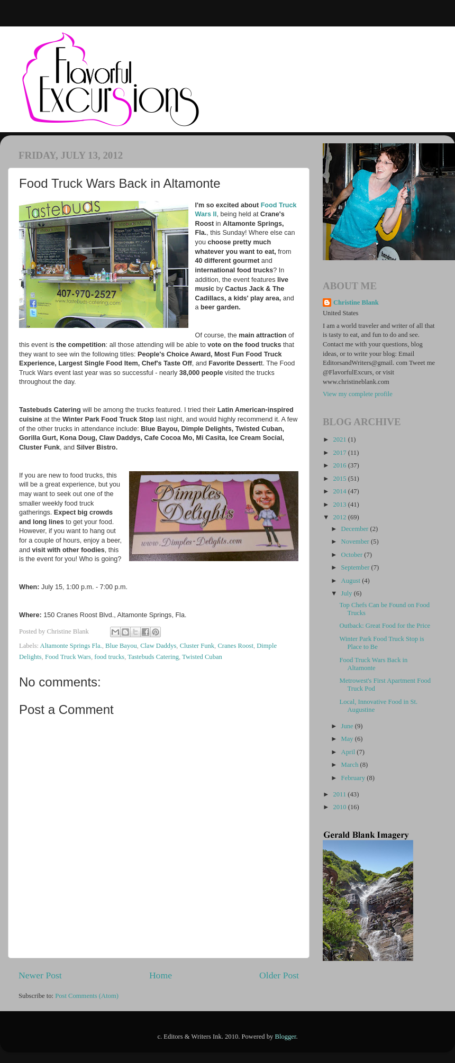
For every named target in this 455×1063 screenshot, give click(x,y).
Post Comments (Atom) (87, 996)
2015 (340, 478)
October (353, 554)
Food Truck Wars (68, 657)
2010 (340, 807)
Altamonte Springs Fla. (71, 645)
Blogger (285, 1036)
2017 (340, 452)
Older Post (279, 975)
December (355, 529)
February (354, 778)
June (348, 726)
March (350, 764)
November (356, 541)
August (351, 580)
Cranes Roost (235, 645)
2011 (340, 794)
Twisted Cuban (202, 657)
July (347, 593)
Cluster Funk (197, 645)
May (348, 739)
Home (160, 975)
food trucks (109, 657)
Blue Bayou (121, 645)
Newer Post (40, 975)
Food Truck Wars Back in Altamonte (373, 664)
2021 (340, 439)
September (356, 567)
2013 (340, 504)
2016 (340, 465)
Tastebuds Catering (153, 657)
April (349, 752)
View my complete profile (358, 394)
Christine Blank (356, 302)
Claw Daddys (158, 645)
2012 (340, 517)
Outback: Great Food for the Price (384, 625)
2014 (340, 491)
